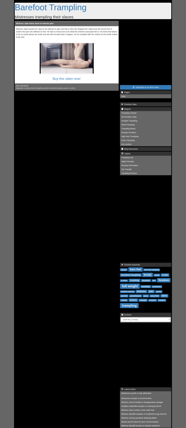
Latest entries (128, 389)
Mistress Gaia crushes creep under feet (137, 410)
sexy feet (155, 296)
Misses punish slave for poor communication (139, 422)
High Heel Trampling (129, 136)
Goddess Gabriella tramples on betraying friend (141, 406)
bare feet (135, 269)
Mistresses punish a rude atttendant (136, 393)
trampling (39, 88)
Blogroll (126, 109)
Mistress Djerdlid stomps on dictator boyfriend (140, 426)
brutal (33, 88)
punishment (135, 296)
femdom (164, 280)
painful (66, 88)
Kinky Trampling (128, 140)
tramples (161, 300)
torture (133, 300)
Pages (125, 92)
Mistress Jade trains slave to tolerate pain (35, 23)
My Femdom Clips (129, 117)
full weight (130, 286)
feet (154, 280)
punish (124, 296)
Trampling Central (128, 113)
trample (143, 300)
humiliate (146, 286)
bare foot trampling (151, 270)
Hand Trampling (128, 125)
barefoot (46, 88)
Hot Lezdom (126, 144)
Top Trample (126, 169)
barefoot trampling (56, 88)
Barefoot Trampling (51, 7)
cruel (157, 275)
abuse (123, 270)
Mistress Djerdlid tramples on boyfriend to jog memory (144, 414)
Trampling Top (127, 158)
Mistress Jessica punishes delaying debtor (139, 418)
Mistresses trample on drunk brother (136, 398)
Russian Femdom (128, 132)
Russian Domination (129, 165)
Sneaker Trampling (129, 121)
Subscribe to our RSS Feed (146, 87)
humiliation (157, 287)
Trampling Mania (128, 129)
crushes (72, 88)
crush (165, 275)
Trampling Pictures (129, 173)
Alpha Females (127, 161)
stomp (124, 300)
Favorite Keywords (130, 265)
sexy (146, 296)
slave (164, 296)
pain (151, 291)
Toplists (126, 154)
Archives (126, 315)
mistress (141, 291)
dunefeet (146, 280)
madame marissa (127, 292)
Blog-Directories (129, 149)
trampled (152, 300)
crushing (27, 88)
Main (123, 96)
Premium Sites (129, 104)
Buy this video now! (67, 78)
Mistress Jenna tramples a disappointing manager (142, 402)
